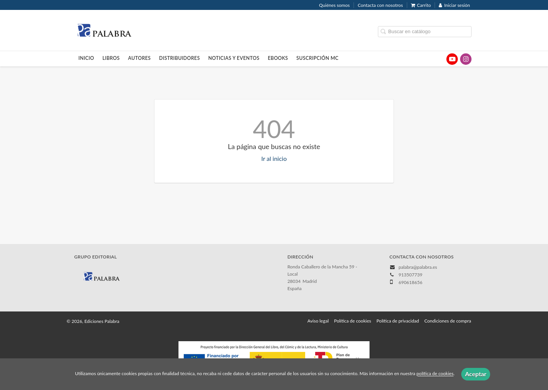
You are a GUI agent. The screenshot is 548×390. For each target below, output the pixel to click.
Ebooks (278, 58)
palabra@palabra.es (417, 267)
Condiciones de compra (447, 321)
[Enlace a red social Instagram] (466, 59)
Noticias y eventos (234, 58)
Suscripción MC (317, 58)
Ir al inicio (274, 158)
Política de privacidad (397, 321)
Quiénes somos (334, 5)
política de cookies (434, 374)
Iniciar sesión (454, 5)
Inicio (86, 58)
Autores (139, 58)
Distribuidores (179, 58)
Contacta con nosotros (380, 5)
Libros (110, 58)
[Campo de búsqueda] (425, 31)
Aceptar (475, 373)
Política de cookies (352, 321)
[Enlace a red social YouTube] (452, 59)
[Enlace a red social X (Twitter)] (438, 59)
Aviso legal (318, 321)
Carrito (421, 5)
